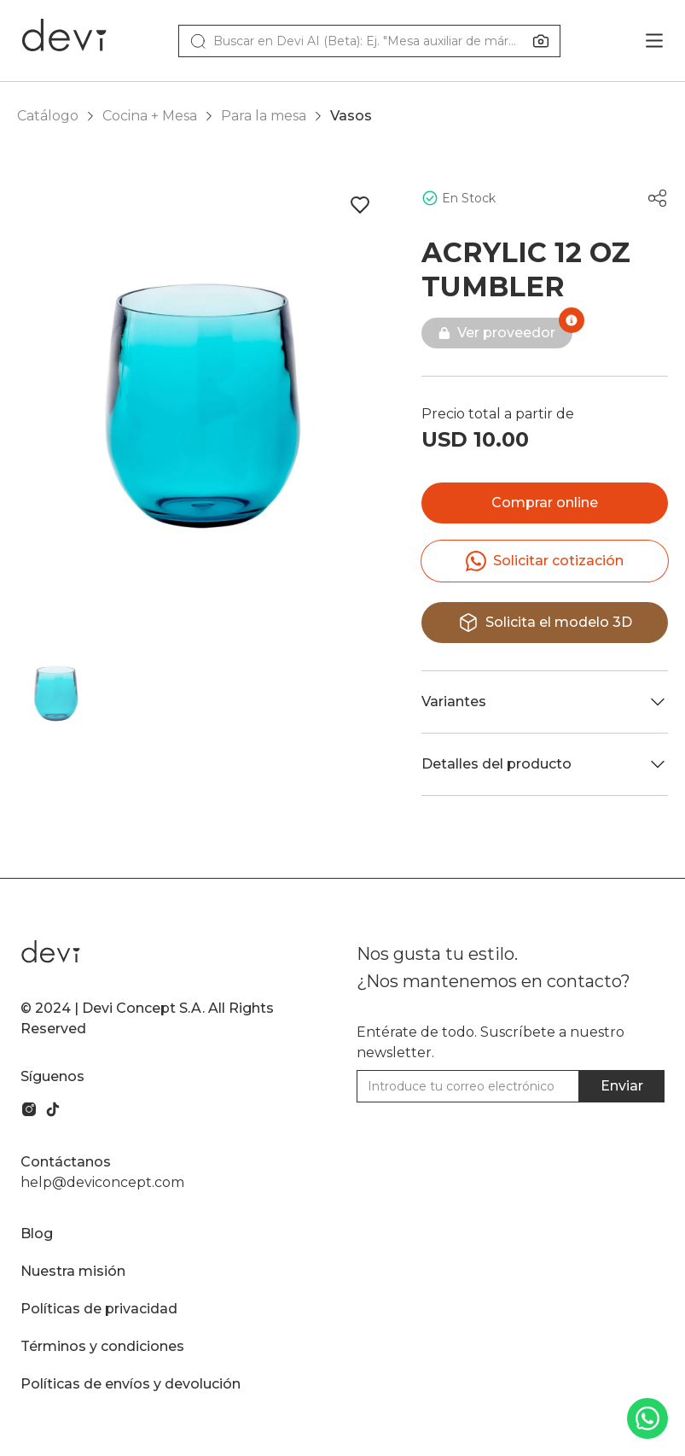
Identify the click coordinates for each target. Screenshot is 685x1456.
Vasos (351, 116)
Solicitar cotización (545, 561)
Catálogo (47, 116)
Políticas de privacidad (98, 1309)
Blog (36, 1233)
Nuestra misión (72, 1271)
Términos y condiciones (102, 1346)
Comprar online (544, 502)
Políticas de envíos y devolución (130, 1384)
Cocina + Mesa (149, 116)
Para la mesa (263, 116)
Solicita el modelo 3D (545, 622)
